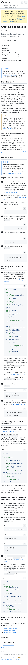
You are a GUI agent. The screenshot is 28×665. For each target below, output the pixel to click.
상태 (2, 659)
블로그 (19, 659)
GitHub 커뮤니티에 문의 (7, 645)
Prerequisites (7, 157)
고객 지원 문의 (5, 647)
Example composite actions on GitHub (13, 618)
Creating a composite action (13, 173)
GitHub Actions (7, 5)
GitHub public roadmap (9, 75)
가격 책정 (6, 659)
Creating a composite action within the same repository (14, 498)
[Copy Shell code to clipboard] (24, 208)
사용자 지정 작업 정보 (19, 404)
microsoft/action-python (10, 628)
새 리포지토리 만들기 (11, 193)
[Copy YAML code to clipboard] (24, 286)
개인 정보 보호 (21, 658)
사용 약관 (14, 658)
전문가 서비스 (13, 659)
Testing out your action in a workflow (13, 422)
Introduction (7, 82)
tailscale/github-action (10, 632)
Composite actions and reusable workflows (12, 134)
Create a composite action (10, 7)
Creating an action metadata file (13, 267)
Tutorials (15, 5)
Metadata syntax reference (18, 374)
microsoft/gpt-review (9, 630)
